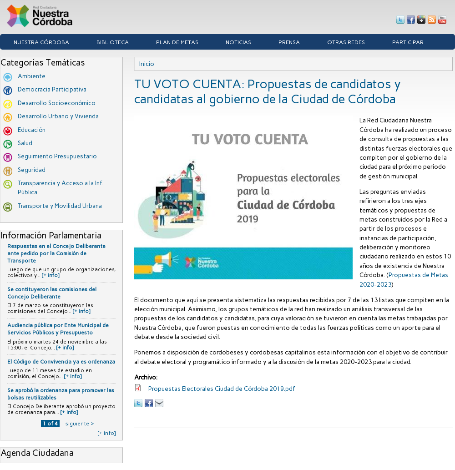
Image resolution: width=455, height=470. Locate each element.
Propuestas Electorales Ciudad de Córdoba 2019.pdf (221, 388)
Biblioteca (112, 42)
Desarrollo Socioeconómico (57, 103)
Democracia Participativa (52, 89)
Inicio (146, 63)
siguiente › (80, 423)
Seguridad (32, 170)
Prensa (289, 42)
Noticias (238, 42)
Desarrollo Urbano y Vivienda (58, 116)
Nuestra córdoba (41, 42)
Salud (25, 143)
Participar (408, 42)
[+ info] (50, 275)
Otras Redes (346, 42)
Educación (32, 129)
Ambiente (32, 76)
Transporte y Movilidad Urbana (60, 205)
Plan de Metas (177, 42)
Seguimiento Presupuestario (57, 156)
